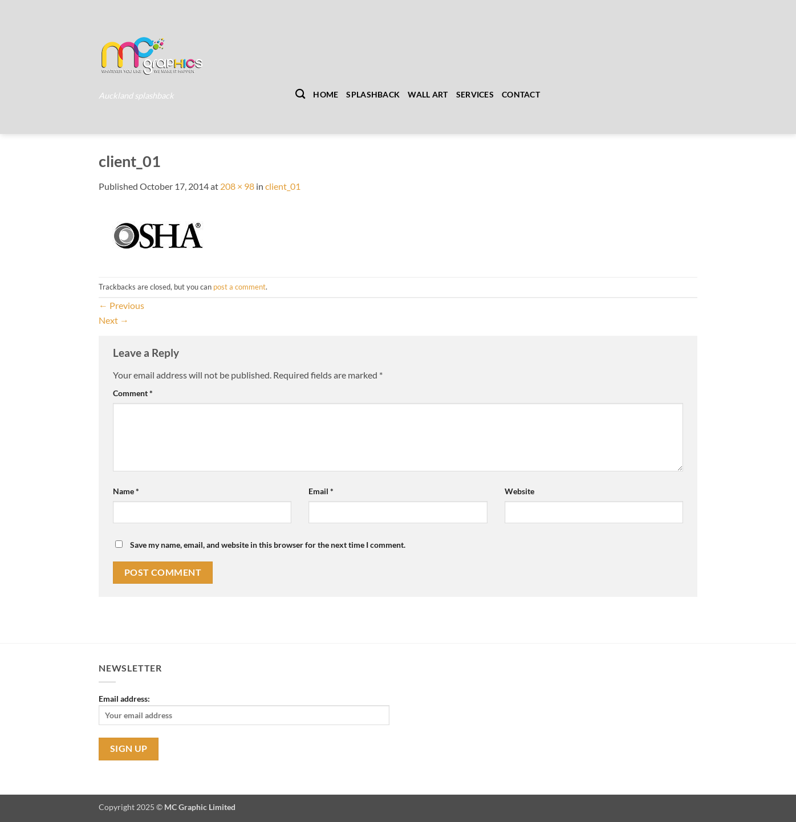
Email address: (244, 709)
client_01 (282, 186)
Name (126, 491)
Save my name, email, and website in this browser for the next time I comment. (267, 545)
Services (475, 94)
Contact (521, 94)
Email (321, 491)
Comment (133, 393)
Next (114, 320)
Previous (121, 305)
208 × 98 (237, 186)
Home (325, 94)
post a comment (239, 286)
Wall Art (428, 94)
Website (519, 491)
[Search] (300, 94)
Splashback (373, 94)
